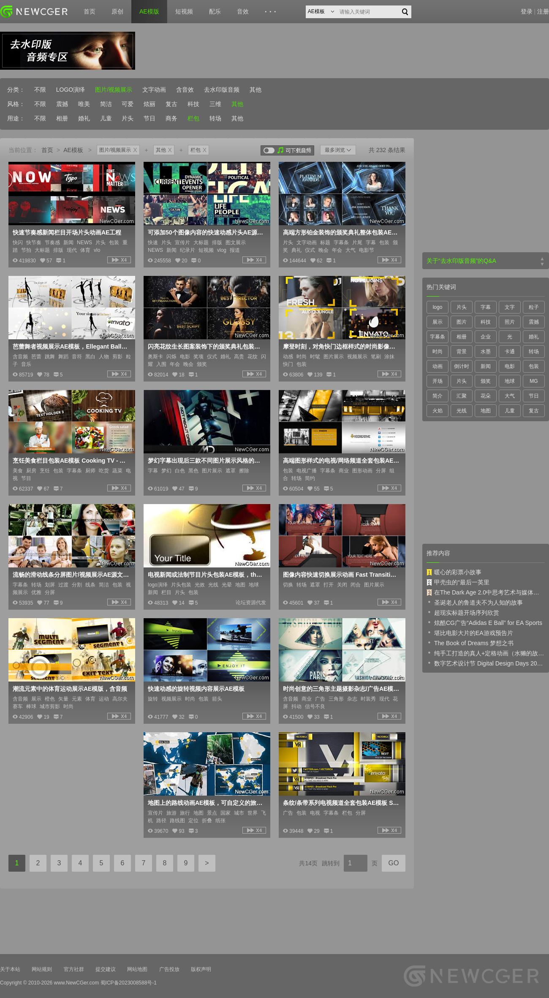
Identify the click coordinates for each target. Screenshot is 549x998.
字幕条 (437, 337)
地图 (486, 411)
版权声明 (201, 969)
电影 (510, 366)
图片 (462, 322)
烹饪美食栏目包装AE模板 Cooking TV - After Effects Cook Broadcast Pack (71, 460)
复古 (171, 104)
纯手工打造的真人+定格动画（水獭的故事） (486, 653)
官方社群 (74, 969)
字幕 (486, 307)
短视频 (184, 11)
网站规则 (42, 969)
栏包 (193, 118)
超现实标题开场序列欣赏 (463, 612)
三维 (215, 104)
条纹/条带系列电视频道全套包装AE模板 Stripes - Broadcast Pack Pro (341, 802)
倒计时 (461, 366)
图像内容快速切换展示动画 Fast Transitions (341, 574)
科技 (193, 104)
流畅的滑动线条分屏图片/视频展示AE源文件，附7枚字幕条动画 (71, 574)
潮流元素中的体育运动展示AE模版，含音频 (70, 688)
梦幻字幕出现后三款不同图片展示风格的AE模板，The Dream (206, 460)
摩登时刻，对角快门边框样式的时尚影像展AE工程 (341, 346)
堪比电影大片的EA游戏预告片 (470, 632)
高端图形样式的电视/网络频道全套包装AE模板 (341, 460)
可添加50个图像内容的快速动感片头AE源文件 (206, 232)
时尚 (437, 351)
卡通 (510, 351)
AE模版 (149, 11)
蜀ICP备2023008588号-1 (129, 983)
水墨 (486, 351)
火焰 (437, 411)
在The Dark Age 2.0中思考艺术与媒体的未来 (486, 592)
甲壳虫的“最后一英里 (458, 582)
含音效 (185, 89)
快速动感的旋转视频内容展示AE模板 (196, 688)
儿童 (106, 118)
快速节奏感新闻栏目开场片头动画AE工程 (67, 232)
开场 (437, 381)
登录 (527, 11)
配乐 (215, 11)
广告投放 (169, 969)
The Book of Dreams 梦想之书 (470, 642)
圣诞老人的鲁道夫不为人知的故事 (475, 602)
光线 (462, 411)
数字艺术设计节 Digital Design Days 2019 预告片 (486, 663)
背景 (462, 351)
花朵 (486, 396)
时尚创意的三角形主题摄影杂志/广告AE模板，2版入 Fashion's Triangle (341, 688)
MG (534, 381)
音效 (243, 11)
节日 (149, 118)
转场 (215, 118)
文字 (510, 307)
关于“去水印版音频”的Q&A (461, 260)
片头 (127, 118)
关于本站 (10, 969)
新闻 (486, 366)
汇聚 (462, 396)
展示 (437, 322)
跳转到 (331, 863)
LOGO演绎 (70, 89)
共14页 (308, 863)
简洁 (106, 104)
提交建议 (105, 969)
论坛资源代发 (251, 602)
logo (438, 307)
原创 (117, 11)
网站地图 (137, 969)
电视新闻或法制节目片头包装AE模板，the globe (206, 574)
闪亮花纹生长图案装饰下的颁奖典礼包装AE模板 (206, 346)
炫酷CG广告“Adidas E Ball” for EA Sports (484, 622)
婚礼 (84, 118)
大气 (510, 396)
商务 (171, 118)
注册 (543, 11)
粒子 (534, 307)
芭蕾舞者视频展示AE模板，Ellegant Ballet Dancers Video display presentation (71, 346)
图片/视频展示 (113, 89)
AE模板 (73, 150)
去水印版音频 (221, 89)
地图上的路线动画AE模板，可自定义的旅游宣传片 (206, 802)
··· (272, 12)
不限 (40, 89)
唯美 (84, 104)
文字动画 (154, 89)
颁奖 (486, 381)
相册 (62, 118)
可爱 (127, 104)
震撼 (62, 104)
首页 (89, 11)
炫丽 (149, 104)
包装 (534, 366)
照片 (510, 322)
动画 (437, 366)
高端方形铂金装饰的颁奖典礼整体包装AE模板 (341, 232)
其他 (255, 89)
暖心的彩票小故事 (454, 572)
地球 (510, 381)
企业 (486, 337)
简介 (437, 396)
